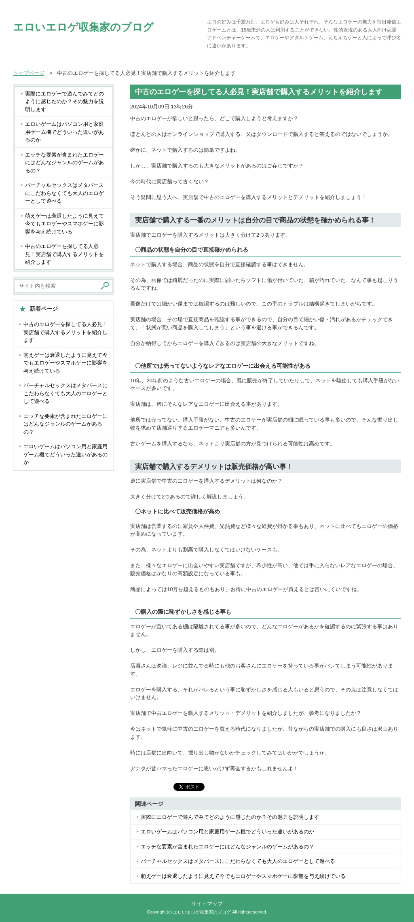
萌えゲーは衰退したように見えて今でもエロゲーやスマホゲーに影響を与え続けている (243, 876)
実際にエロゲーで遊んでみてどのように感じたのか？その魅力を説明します (230, 817)
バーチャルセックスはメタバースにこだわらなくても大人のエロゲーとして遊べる (238, 861)
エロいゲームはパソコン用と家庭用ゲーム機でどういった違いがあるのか (227, 832)
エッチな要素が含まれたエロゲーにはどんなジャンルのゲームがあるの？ (227, 847)
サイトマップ (207, 904)
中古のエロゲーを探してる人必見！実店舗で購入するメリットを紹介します (64, 254)
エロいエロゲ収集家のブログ (83, 27)
